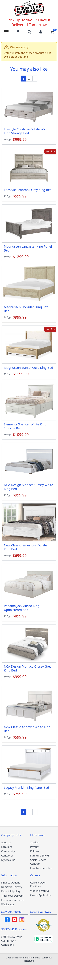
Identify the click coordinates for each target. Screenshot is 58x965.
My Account (8, 860)
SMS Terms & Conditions (8, 942)
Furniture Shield (39, 855)
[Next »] (34, 78)
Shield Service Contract (38, 861)
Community (8, 851)
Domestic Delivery (11, 887)
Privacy (34, 847)
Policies (34, 851)
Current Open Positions (38, 884)
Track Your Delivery (12, 895)
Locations (6, 847)
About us (6, 842)
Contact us (7, 855)
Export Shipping (10, 891)
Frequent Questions (12, 900)
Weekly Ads (7, 904)
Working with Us (39, 890)
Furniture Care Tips (41, 868)
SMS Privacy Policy (11, 936)
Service (34, 842)
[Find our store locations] (18, 32)
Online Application (41, 895)
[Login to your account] (41, 32)
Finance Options (10, 882)
